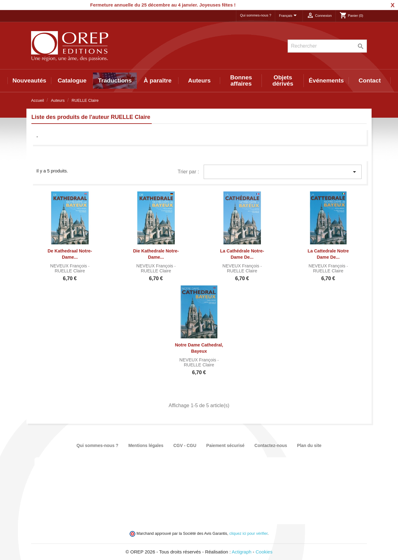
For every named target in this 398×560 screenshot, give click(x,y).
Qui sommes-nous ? (255, 15)
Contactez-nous (270, 445)
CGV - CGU (184, 445)
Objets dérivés (282, 80)
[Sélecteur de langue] (289, 16)
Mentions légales (146, 445)
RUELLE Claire (70, 270)
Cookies (264, 551)
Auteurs (199, 80)
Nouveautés (29, 80)
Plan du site (309, 445)
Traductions (115, 80)
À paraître (158, 80)
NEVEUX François (69, 265)
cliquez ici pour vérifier (248, 533)
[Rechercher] (327, 46)
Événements (326, 80)
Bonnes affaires (241, 80)
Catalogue (72, 80)
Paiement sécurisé (225, 445)
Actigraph (241, 551)
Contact (370, 80)
